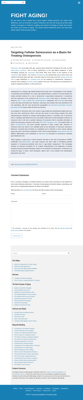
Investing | (48, 388)
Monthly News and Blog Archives (24, 312)
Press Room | (38, 390)
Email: (44, 193)
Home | (16, 388)
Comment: (14, 201)
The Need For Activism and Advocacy (25, 339)
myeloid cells (30, 100)
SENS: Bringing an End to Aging (23, 349)
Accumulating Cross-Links (22, 290)
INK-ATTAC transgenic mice (48, 122)
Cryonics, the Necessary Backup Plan (25, 332)
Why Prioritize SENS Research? (23, 362)
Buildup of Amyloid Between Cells (24, 292)
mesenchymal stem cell (64, 131)
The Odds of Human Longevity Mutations (26, 337)
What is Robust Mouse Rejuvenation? (25, 360)
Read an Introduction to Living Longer (25, 264)
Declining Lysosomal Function (23, 298)
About (55, 390)
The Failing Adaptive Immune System (25, 294)
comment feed (27, 190)
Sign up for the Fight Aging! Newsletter (25, 268)
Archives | (29, 390)
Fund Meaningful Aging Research (24, 270)
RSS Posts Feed (19, 316)
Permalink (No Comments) (42, 60)
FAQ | (21, 388)
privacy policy (64, 228)
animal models (32, 81)
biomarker (42, 98)
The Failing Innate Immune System (24, 296)
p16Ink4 (48, 98)
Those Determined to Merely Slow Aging (26, 354)
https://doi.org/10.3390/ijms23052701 (26, 164)
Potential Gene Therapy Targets (23, 343)
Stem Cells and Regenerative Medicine (25, 352)
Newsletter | (65, 388)
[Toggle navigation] (79, 2)
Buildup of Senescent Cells (22, 305)
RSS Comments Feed (20, 319)
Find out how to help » (29, 30)
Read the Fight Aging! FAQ (22, 266)
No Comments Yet (19, 63)
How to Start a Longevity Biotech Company (27, 280)
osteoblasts (14, 75)
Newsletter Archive (19, 314)
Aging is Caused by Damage (22, 288)
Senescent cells (16, 68)
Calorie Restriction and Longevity (24, 330)
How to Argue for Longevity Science (24, 335)
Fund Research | (30, 388)
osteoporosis (41, 75)
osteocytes (61, 100)
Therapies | (56, 388)
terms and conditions (17, 230)
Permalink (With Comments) (22, 60)
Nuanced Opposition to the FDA (23, 341)
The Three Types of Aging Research (25, 356)
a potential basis (34, 79)
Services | (40, 388)
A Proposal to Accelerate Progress (24, 328)
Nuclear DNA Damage (20, 302)
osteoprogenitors (40, 100)
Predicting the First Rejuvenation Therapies (27, 345)
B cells (18, 100)
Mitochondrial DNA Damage (22, 300)
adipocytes (42, 133)
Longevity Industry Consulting (23, 278)
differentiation (26, 142)
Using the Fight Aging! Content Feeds (25, 321)
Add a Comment (33, 63)
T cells (23, 100)
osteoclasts (31, 72)
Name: (13, 193)
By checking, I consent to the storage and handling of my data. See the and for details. (41, 229)
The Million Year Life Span (22, 364)
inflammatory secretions (18, 70)
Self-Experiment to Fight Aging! (23, 347)
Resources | (47, 390)
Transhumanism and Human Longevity (25, 358)
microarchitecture (20, 124)
